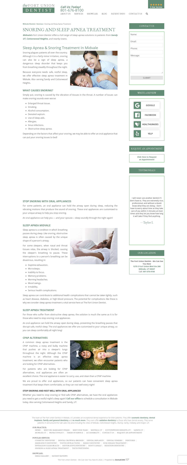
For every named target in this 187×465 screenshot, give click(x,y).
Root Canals (94, 446)
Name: (134, 35)
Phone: (134, 49)
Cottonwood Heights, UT (118, 431)
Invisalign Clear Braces (47, 446)
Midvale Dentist (29, 24)
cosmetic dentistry (140, 418)
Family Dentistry (91, 443)
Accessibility (92, 433)
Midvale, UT (96, 431)
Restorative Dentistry (73, 446)
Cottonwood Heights (37, 39)
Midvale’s (27, 35)
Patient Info (118, 14)
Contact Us (135, 14)
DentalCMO (122, 460)
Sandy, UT (138, 431)
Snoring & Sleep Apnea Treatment (52, 449)
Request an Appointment (129, 433)
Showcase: (37, 454)
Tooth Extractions (70, 443)
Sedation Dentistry (114, 446)
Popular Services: (41, 438)
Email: (133, 42)
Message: (135, 56)
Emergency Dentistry (46, 443)
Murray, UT (40, 433)
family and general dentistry (55, 421)
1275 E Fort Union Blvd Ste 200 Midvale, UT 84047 (147, 268)
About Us (65, 14)
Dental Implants (95, 441)
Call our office (73, 399)
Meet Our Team (80, 431)
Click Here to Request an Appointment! (146, 158)
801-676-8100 (72, 10)
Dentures (130, 441)
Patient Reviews (60, 456)
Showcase (92, 14)
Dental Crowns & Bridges (71, 441)
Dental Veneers (114, 441)
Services (78, 14)
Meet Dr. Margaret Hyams (57, 431)
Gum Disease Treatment (114, 443)
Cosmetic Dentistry (45, 441)
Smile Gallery (42, 456)
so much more (78, 421)
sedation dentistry (107, 421)
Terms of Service (75, 433)
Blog (104, 14)
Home (38, 431)
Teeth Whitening (80, 449)
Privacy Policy (56, 433)
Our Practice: (39, 428)
